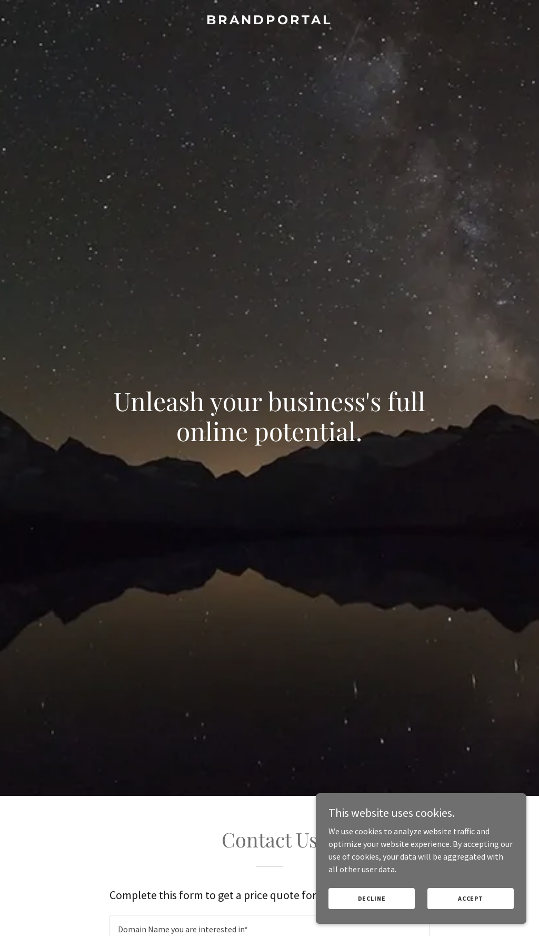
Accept (470, 898)
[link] (269, 21)
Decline (372, 898)
